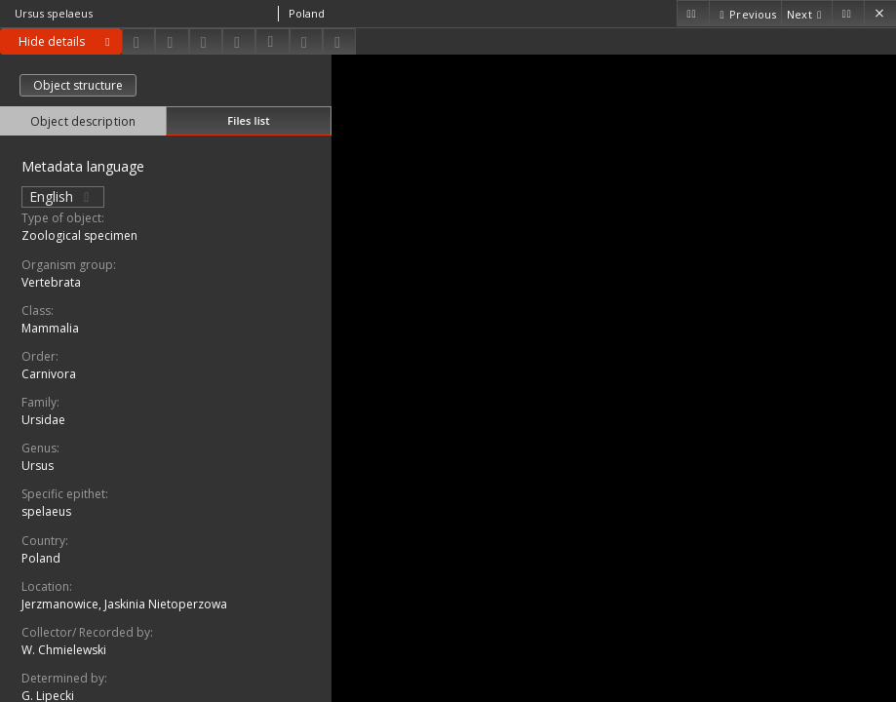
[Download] (138, 41)
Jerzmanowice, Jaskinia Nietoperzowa (124, 604)
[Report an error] (339, 41)
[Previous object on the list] (745, 13)
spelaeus (46, 511)
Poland (40, 558)
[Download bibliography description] (272, 42)
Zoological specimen (79, 235)
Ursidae (43, 419)
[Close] (880, 13)
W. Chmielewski (63, 650)
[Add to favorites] (205, 41)
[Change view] (238, 41)
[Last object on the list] (848, 13)
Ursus (37, 465)
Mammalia (50, 328)
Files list (248, 120)
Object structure (78, 85)
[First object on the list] (693, 13)
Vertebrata (51, 282)
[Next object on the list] (806, 13)
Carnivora (48, 374)
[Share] (171, 41)
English (63, 196)
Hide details (67, 41)
